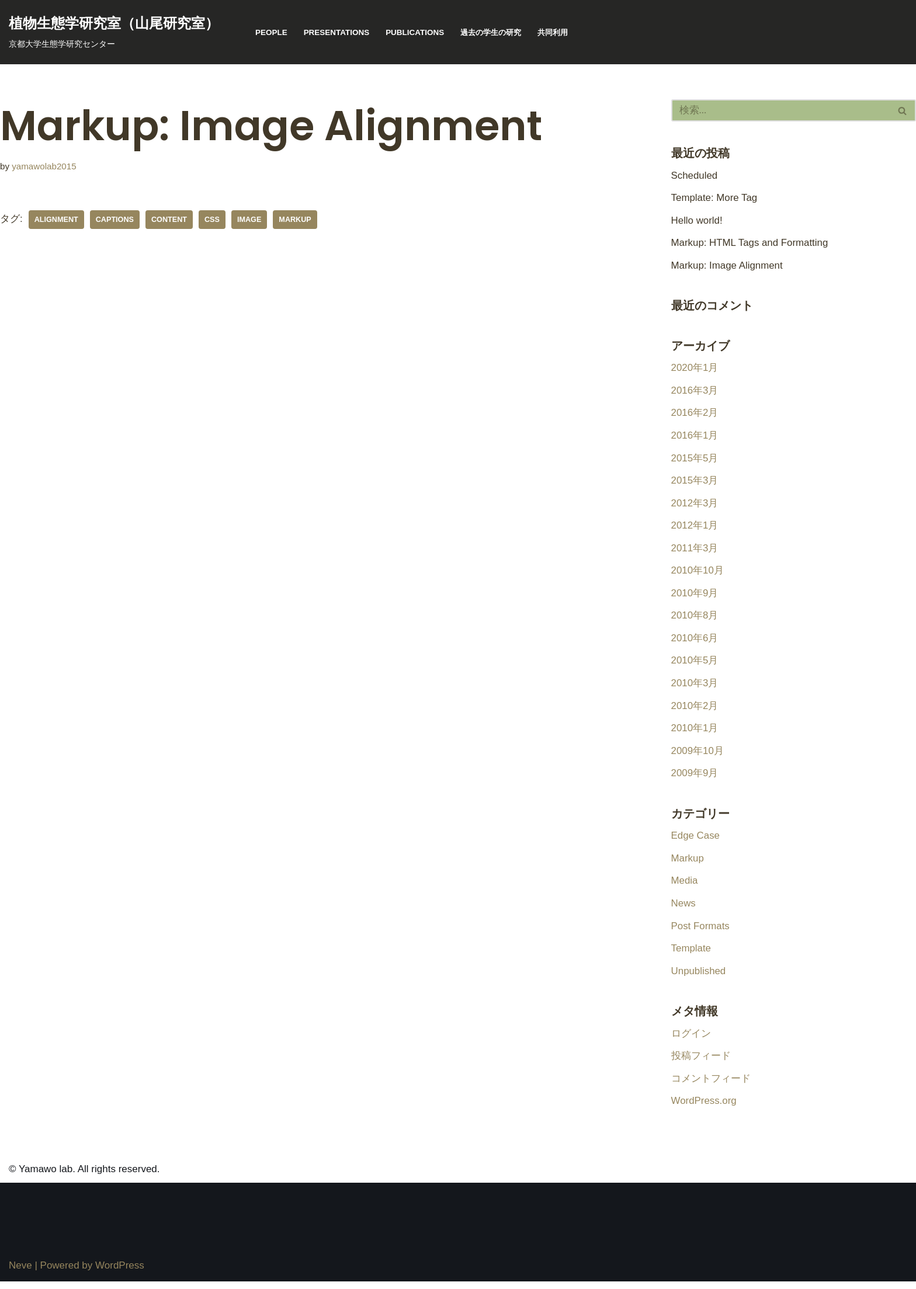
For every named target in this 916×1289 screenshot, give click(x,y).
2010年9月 (695, 596)
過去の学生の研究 (495, 32)
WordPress (119, 1273)
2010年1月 (695, 732)
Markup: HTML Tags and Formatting (750, 243)
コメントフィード (711, 1086)
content (170, 219)
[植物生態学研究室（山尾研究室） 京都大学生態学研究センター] (114, 32)
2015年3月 (695, 483)
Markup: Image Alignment (727, 266)
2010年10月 (697, 573)
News (683, 909)
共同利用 (560, 32)
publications (416, 32)
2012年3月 (695, 505)
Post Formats (700, 932)
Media (684, 886)
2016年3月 (695, 392)
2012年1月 (695, 528)
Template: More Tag (714, 198)
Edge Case (695, 841)
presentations (337, 32)
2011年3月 (695, 551)
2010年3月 (695, 687)
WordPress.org (704, 1108)
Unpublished (699, 977)
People (271, 32)
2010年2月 (695, 709)
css (213, 219)
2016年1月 (695, 437)
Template (691, 954)
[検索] (780, 110)
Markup (688, 864)
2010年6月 (695, 642)
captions (115, 219)
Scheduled (694, 175)
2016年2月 (695, 415)
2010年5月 (695, 664)
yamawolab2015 (44, 166)
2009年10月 (697, 755)
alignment (56, 219)
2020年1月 (695, 369)
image (250, 219)
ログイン (691, 1040)
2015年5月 (695, 460)
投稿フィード (701, 1063)
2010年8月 (695, 619)
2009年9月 (695, 778)
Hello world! (697, 221)
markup (296, 219)
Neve (20, 1273)
